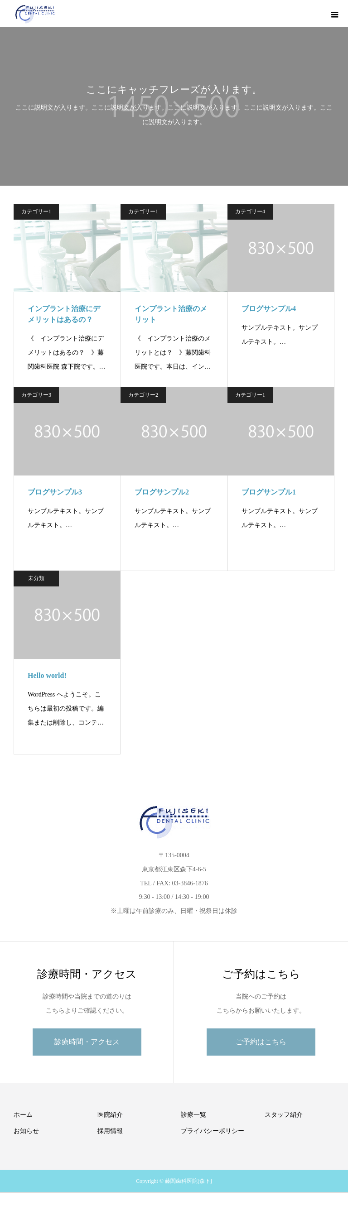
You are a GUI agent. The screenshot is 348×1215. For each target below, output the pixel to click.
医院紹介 (110, 1114)
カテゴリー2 (143, 395)
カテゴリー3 (36, 395)
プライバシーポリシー (212, 1131)
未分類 (36, 578)
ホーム (23, 1114)
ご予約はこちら (261, 1042)
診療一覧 (193, 1114)
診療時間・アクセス (87, 1042)
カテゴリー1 (36, 211)
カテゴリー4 (250, 211)
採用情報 (110, 1131)
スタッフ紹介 (284, 1114)
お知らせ (26, 1131)
